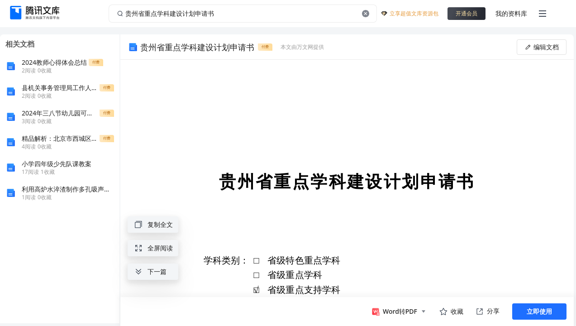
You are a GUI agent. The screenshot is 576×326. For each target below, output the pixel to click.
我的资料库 (511, 13)
